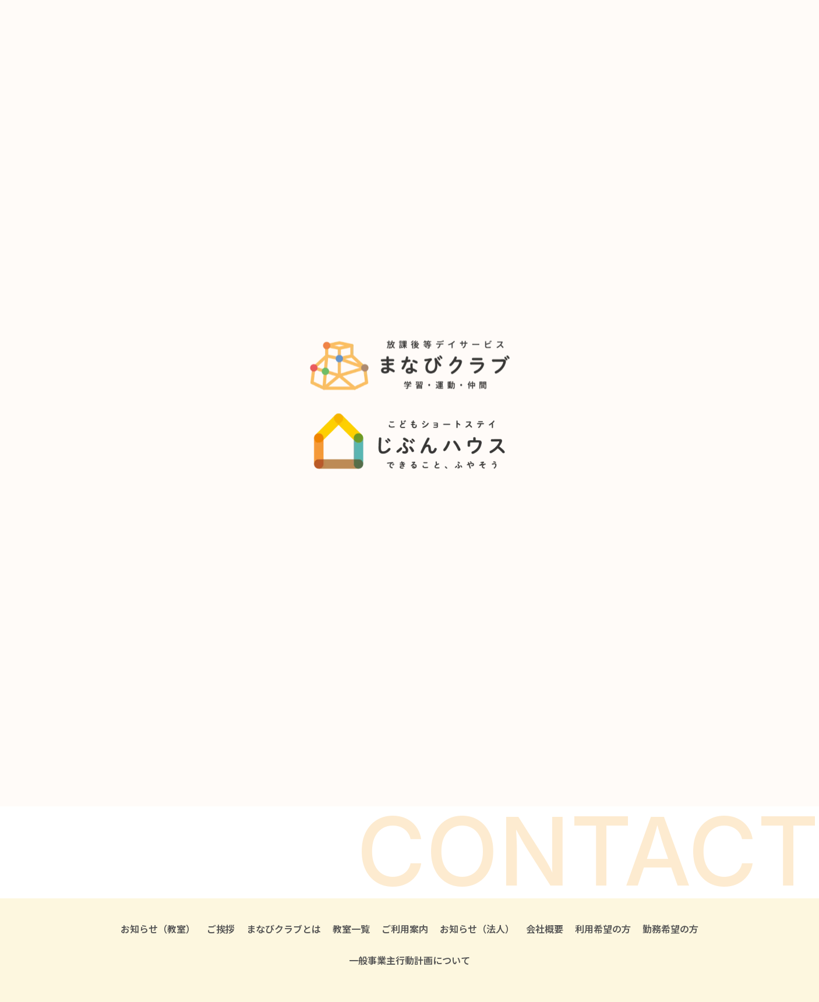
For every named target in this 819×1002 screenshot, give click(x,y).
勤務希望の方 (670, 929)
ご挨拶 (221, 929)
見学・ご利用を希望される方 (370, 771)
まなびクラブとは (283, 929)
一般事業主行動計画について (409, 960)
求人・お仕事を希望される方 (548, 771)
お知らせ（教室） (158, 929)
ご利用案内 (405, 929)
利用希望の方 (603, 929)
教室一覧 (351, 929)
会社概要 (544, 929)
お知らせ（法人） (477, 929)
